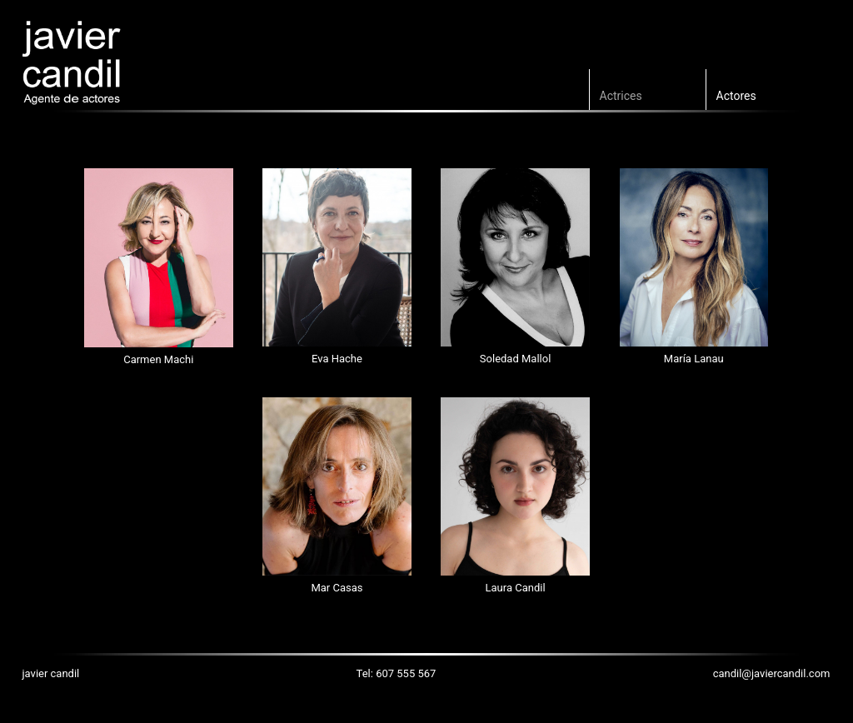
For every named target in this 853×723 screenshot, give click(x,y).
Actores (736, 95)
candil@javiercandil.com (772, 673)
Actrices (621, 95)
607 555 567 (406, 673)
